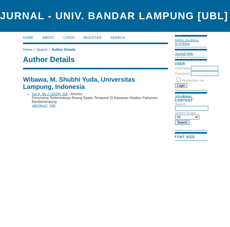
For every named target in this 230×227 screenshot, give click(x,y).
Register (92, 37)
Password (182, 73)
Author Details (64, 49)
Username (182, 68)
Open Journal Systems (187, 41)
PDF (53, 105)
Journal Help (184, 53)
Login (69, 37)
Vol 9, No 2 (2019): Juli (49, 94)
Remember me (193, 80)
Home (28, 37)
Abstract (40, 105)
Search (118, 37)
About (49, 37)
